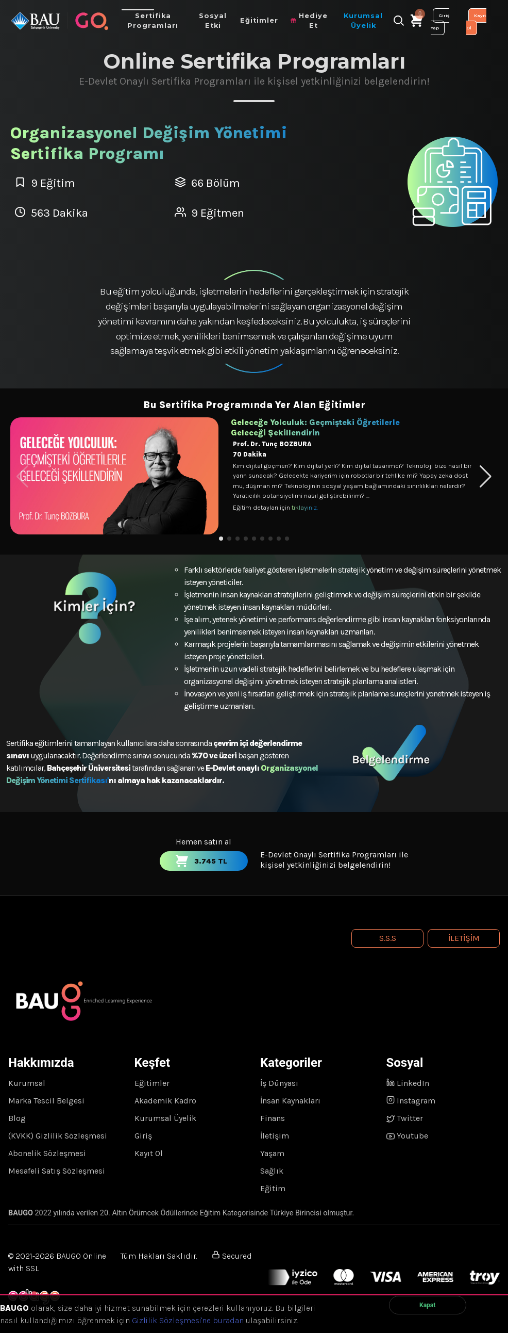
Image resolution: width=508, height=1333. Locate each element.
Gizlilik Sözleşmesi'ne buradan (188, 1320)
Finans (272, 1118)
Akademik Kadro (165, 1101)
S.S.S (387, 938)
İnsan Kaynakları (290, 1101)
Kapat (427, 1305)
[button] (221, 539)
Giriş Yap (440, 21)
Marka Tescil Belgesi (46, 1101)
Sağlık (271, 1171)
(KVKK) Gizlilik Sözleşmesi (57, 1136)
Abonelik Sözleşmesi (47, 1153)
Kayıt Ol (476, 21)
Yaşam (272, 1153)
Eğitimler (152, 1083)
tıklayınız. (305, 507)
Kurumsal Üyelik (165, 1118)
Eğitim (272, 1188)
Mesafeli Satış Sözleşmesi (56, 1171)
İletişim (464, 938)
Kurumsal (26, 1083)
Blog (17, 1118)
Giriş (143, 1136)
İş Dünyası (279, 1083)
